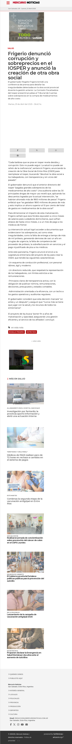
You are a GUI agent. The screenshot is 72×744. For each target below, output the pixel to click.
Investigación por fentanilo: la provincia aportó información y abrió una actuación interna (23, 413)
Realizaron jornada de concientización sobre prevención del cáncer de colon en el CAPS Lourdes (25, 540)
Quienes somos (15, 674)
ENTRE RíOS (31, 332)
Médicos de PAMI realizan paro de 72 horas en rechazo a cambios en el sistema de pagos (25, 457)
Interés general (16, 690)
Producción (14, 706)
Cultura (12, 714)
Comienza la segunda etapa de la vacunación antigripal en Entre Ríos (24, 501)
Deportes (13, 710)
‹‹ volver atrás (36, 341)
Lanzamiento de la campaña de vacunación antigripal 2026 (21, 615)
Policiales (13, 698)
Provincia (13, 702)
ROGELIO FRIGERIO (16, 332)
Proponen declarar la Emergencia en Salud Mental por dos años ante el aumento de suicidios (24, 655)
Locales (12, 694)
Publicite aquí (15, 678)
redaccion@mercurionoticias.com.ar (31, 718)
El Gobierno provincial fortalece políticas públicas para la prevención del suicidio (25, 578)
